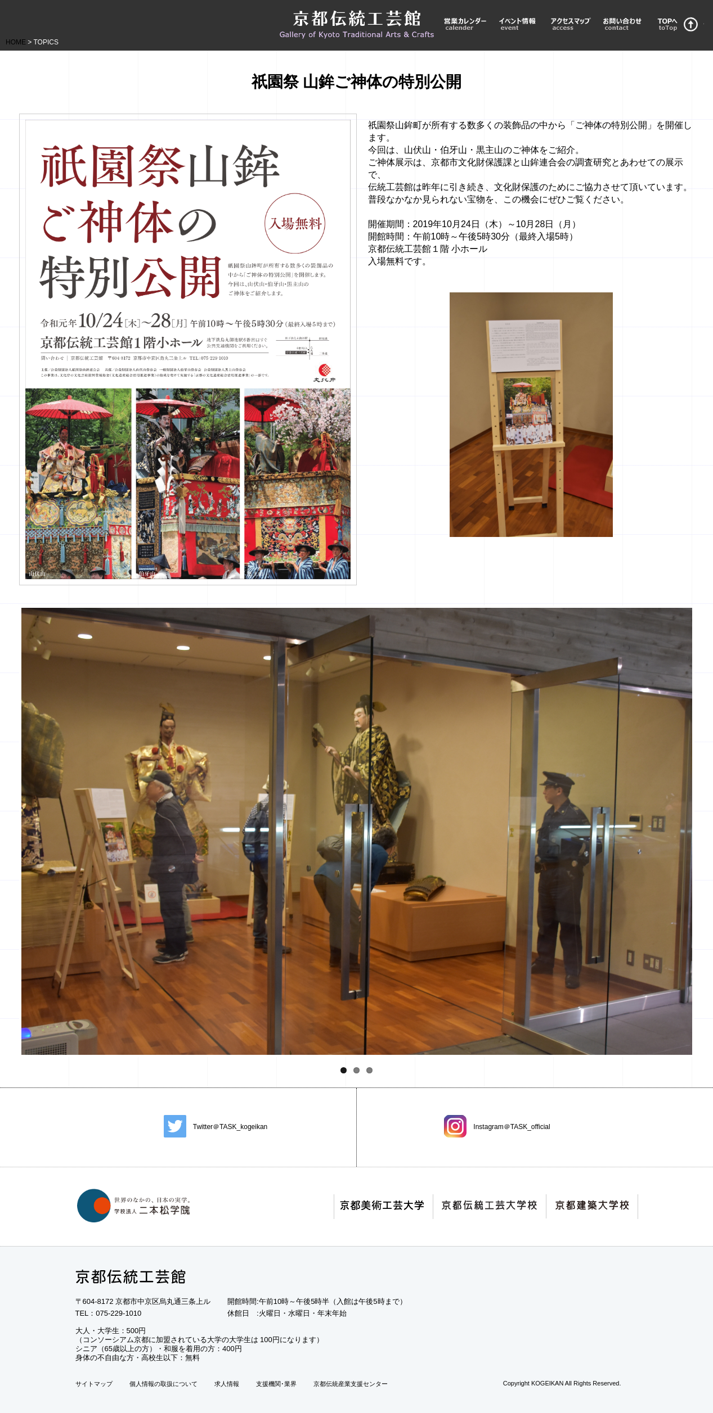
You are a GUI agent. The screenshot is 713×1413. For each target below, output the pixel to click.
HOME (16, 42)
